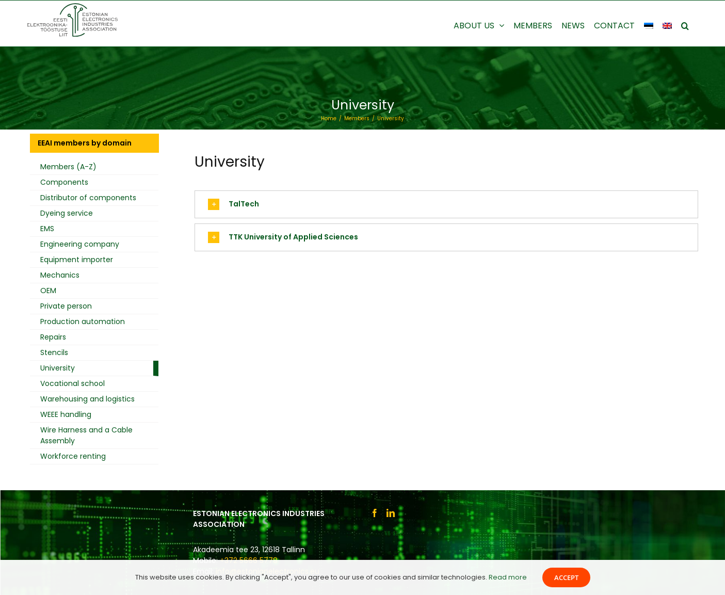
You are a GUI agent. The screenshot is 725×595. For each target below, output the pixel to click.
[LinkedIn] (390, 513)
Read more (508, 577)
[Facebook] (374, 513)
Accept (566, 577)
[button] (685, 24)
